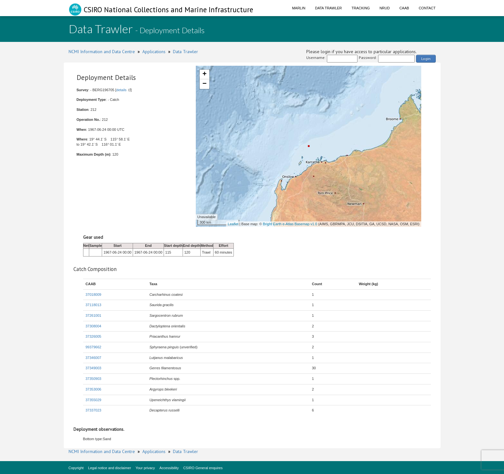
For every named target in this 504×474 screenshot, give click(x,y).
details (121, 90)
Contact (427, 8)
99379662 (93, 347)
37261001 (93, 315)
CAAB (404, 8)
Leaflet (233, 224)
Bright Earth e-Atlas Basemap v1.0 (290, 224)
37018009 (93, 294)
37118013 (93, 305)
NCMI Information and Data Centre (102, 51)
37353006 (93, 389)
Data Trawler (328, 8)
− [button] (204, 84)
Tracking (361, 8)
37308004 (93, 326)
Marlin (299, 8)
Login (426, 58)
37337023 (93, 410)
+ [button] (204, 74)
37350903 (93, 379)
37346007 (93, 358)
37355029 (93, 400)
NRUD (384, 8)
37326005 (93, 336)
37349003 (93, 368)
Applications (154, 51)
